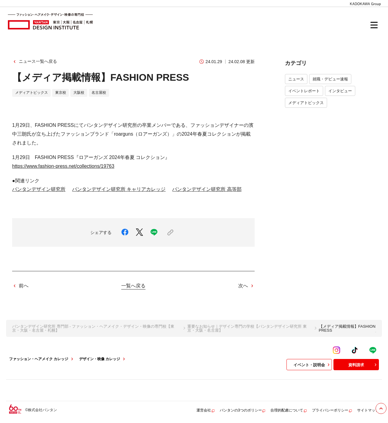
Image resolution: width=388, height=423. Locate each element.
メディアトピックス (306, 102)
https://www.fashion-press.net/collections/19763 (63, 166)
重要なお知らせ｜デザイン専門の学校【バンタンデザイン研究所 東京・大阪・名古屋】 (247, 328)
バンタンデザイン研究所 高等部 (206, 189)
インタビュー (340, 91)
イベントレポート (304, 91)
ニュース (296, 79)
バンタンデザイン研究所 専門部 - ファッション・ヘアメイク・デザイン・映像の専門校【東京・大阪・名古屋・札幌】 (93, 328)
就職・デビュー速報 (330, 79)
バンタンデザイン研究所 (38, 189)
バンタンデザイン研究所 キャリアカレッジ (119, 189)
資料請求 (363, 364)
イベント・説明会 (312, 364)
